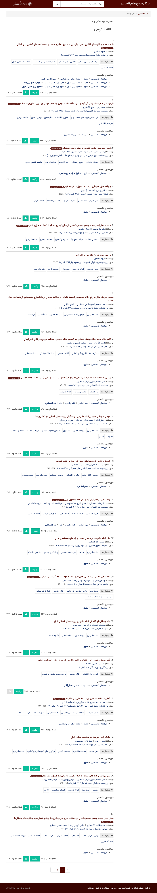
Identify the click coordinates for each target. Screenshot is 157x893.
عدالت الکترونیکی (47, 353)
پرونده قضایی (78, 430)
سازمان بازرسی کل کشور (77, 591)
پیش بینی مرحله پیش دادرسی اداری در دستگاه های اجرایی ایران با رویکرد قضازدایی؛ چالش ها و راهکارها (63, 819)
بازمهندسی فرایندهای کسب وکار (84, 117)
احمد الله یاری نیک (97, 343)
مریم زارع (100, 107)
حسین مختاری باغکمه (95, 663)
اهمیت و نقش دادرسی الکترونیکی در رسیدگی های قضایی (83, 461)
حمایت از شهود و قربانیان (44, 61)
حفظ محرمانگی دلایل (21, 61)
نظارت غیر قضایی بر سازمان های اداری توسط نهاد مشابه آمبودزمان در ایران (68, 577)
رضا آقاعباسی (76, 464)
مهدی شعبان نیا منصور (76, 343)
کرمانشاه (31, 314)
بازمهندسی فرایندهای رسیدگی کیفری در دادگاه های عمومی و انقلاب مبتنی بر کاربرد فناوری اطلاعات (60, 103)
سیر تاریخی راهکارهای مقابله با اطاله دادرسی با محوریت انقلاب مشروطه (70, 776)
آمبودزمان (94, 591)
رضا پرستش (99, 151)
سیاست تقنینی (79, 751)
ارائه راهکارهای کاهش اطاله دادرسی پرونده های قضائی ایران (82, 621)
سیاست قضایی (64, 751)
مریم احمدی (99, 258)
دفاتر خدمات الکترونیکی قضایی (85, 353)
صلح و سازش (77, 162)
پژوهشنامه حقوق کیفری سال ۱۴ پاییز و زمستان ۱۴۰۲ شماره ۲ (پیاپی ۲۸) (77, 706)
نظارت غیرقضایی (43, 591)
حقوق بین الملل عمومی (54, 82)
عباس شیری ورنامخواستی (76, 503)
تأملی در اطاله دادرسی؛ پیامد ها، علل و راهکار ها (81, 698)
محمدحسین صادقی (58, 825)
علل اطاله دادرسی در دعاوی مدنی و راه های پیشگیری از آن (82, 538)
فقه (60, 403)
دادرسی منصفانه (24, 712)
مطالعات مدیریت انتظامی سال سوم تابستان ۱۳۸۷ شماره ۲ (83, 423)
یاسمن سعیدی (98, 580)
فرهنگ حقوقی (92, 162)
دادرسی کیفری (69, 200)
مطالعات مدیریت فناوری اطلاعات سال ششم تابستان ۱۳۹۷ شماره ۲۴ (79, 111)
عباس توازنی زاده (77, 825)
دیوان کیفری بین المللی (88, 61)
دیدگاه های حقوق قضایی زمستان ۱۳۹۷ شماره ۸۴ (87, 194)
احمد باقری (66, 580)
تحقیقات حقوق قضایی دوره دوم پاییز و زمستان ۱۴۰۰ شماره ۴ (82, 545)
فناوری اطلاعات (61, 117)
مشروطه (85, 790)
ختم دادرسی (39, 269)
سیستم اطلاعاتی (106, 123)
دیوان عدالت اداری (18, 835)
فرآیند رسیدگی (80, 392)
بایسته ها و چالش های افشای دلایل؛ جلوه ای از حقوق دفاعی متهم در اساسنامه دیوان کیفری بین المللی (65, 46)
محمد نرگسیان (87, 190)
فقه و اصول (70, 403)
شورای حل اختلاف (90, 674)
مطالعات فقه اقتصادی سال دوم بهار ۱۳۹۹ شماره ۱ (87, 385)
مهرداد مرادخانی (66, 420)
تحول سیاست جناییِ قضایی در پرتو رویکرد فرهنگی (80, 148)
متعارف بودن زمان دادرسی (72, 712)
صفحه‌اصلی (143, 13)
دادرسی (95, 790)
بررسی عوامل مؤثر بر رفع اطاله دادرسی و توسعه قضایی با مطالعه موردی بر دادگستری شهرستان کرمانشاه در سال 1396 (60, 299)
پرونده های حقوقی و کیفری (54, 674)
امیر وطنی (100, 190)
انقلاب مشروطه (58, 790)
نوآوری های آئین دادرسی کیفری (41, 751)
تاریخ (46, 790)
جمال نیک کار (68, 702)
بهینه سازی (79, 635)
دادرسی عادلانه (53, 200)
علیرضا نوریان (99, 229)
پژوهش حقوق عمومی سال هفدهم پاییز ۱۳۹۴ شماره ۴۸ (84, 55)
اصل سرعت (39, 712)
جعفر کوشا (100, 420)
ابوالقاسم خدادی (55, 503)
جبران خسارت (78, 513)
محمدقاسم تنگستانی (96, 825)
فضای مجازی (27, 475)
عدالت (81, 552)
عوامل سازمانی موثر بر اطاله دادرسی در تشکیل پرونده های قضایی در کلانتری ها (73, 416)
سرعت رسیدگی (56, 475)
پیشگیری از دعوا (51, 552)
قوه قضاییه (64, 162)
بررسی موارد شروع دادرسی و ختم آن (93, 255)
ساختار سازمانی (17, 430)
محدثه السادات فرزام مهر (94, 625)
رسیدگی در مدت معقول (88, 200)
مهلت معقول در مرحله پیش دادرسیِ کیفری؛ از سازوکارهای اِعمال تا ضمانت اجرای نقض (63, 225)
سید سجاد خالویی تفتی (95, 464)
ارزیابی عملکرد (33, 430)
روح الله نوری (88, 107)
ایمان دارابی (69, 304)
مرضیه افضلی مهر (49, 779)
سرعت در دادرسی (68, 552)
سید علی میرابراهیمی (37, 503)
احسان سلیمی (84, 229)
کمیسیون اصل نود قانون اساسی (99, 596)
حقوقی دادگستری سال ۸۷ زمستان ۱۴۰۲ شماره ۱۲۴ (86, 829)
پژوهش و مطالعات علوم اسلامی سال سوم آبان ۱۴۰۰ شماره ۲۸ (82, 468)
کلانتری (66, 430)
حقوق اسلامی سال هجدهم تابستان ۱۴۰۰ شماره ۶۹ (86, 584)
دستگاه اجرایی (107, 841)
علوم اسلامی (83, 403)
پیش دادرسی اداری (90, 835)
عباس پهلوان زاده (66, 779)
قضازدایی (75, 835)
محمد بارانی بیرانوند (84, 420)
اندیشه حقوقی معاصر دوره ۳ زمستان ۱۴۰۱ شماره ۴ (86, 628)
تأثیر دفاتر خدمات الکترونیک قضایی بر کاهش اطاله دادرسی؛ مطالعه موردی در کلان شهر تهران (67, 339)
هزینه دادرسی (92, 513)
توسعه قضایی (55, 314)
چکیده (34, 92)
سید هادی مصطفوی (83, 741)
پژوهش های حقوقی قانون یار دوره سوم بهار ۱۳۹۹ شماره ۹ (83, 262)
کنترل (101, 436)
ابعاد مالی (64, 513)
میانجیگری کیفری (50, 513)
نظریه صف (54, 635)
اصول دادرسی (92, 269)
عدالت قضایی (31, 353)
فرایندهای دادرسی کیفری (41, 117)
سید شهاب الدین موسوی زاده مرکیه (77, 151)
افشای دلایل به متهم (67, 61)
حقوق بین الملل (74, 82)
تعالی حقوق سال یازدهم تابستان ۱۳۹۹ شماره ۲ (88, 346)
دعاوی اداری (62, 835)
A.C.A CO (10, 888)
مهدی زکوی (100, 741)
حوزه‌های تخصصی (99, 79)
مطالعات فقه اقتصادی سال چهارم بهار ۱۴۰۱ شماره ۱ (87, 507)
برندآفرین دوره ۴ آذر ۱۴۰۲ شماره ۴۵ (93, 667)
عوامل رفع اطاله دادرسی (74, 314)
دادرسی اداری (48, 835)
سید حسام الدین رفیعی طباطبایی (91, 304)
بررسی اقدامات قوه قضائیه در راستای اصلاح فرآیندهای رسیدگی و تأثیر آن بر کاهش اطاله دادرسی (59, 378)
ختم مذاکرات (53, 269)
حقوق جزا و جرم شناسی (70, 79)
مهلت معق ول (77, 239)
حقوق (86, 79)
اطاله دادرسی (107, 67)
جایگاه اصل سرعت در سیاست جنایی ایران (90, 737)
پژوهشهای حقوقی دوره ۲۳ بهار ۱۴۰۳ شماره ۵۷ (88, 783)
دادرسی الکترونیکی (90, 475)
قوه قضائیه (93, 392)
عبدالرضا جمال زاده (82, 580)
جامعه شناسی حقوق (33, 162)
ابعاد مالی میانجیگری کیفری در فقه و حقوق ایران (81, 499)
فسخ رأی (66, 269)
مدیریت (85, 134)
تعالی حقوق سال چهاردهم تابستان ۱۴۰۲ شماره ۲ (87, 744)
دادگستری (42, 314)
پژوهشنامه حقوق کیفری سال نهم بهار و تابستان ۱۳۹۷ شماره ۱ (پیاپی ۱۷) (77, 155)
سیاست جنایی (46, 239)
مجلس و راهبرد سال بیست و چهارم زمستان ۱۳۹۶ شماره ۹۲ (82, 232)
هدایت (110, 436)
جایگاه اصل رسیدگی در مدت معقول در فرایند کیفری (80, 186)
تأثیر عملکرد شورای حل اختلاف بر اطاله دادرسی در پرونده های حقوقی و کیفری (73, 660)
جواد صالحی (99, 51)
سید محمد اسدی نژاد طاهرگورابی (90, 702)
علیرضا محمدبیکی (97, 503)
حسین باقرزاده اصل (96, 542)
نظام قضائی (67, 635)
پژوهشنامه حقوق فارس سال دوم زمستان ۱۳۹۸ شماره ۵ (84, 308)
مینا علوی (77, 625)
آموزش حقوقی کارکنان (51, 430)
